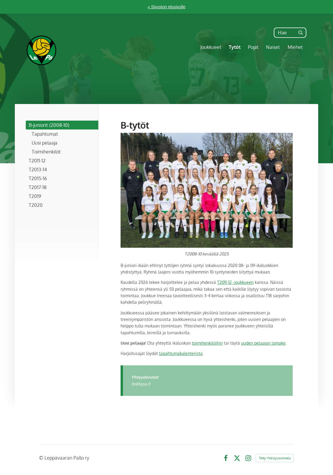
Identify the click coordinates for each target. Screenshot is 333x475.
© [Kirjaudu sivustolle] (41, 458)
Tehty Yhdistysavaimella (275, 458)
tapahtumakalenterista (181, 353)
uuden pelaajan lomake (263, 343)
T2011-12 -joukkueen (235, 282)
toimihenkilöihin (207, 343)
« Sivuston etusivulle (166, 6)
